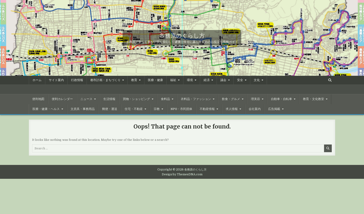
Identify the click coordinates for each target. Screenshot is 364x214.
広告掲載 (274, 109)
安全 (240, 80)
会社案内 (255, 109)
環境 (190, 80)
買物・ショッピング (136, 99)
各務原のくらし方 (182, 35)
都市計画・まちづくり (105, 80)
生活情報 (109, 99)
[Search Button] (330, 80)
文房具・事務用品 (83, 109)
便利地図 (38, 99)
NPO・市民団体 (181, 109)
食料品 (165, 99)
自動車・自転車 (281, 99)
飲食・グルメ (231, 99)
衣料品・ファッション (196, 99)
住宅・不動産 (134, 109)
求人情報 (232, 109)
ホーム (37, 80)
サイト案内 (56, 80)
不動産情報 (207, 109)
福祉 (173, 80)
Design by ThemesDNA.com (182, 174)
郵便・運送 (109, 109)
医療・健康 (155, 80)
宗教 (157, 109)
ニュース (86, 99)
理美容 (255, 99)
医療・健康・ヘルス (46, 109)
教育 (134, 80)
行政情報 (77, 80)
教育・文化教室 (313, 99)
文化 (257, 80)
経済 (207, 80)
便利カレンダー (62, 99)
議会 (223, 80)
